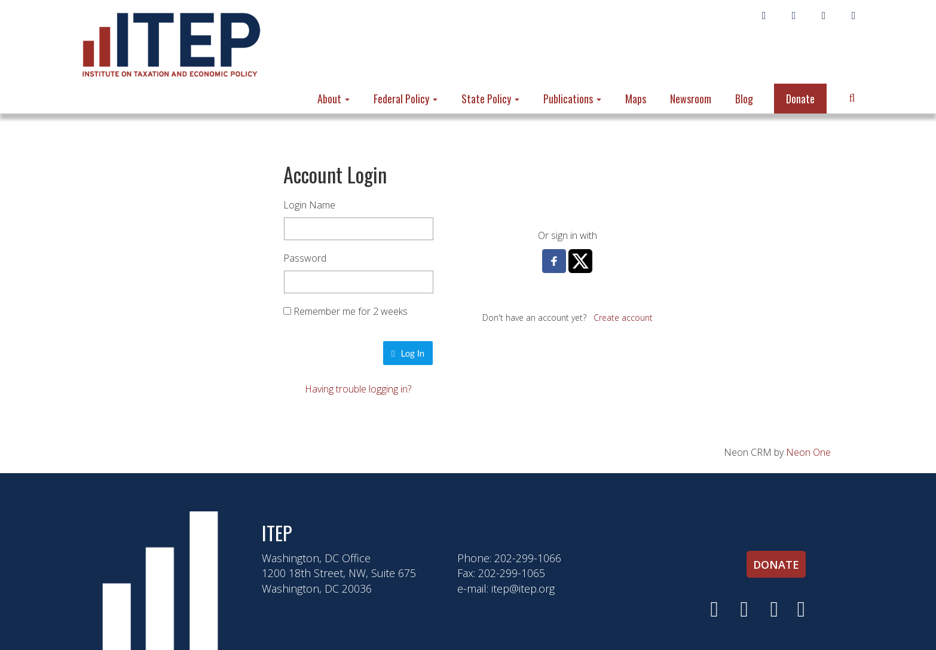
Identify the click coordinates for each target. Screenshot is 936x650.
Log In (407, 353)
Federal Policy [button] (406, 98)
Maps (635, 98)
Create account (623, 317)
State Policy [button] (490, 98)
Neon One (808, 452)
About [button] (333, 98)
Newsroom (690, 98)
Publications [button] (572, 98)
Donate (800, 98)
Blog (744, 98)
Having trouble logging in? (358, 388)
